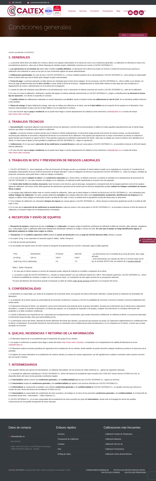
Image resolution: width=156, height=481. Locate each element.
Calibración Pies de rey (114, 444)
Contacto (61, 444)
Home (124, 35)
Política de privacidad (135, 472)
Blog (118, 11)
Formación (94, 11)
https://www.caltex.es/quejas (19, 114)
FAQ (59, 449)
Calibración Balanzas (113, 439)
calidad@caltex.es (114, 112)
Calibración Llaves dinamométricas (118, 454)
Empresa (72, 11)
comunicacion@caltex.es (39, 2)
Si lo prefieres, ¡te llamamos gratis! (147, 240)
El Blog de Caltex (64, 454)
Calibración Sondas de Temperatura (118, 434)
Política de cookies (110, 472)
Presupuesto (107, 11)
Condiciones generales (97, 470)
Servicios (83, 11)
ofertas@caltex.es (18, 436)
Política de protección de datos (129, 470)
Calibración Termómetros (114, 449)
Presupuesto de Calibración (68, 439)
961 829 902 (17, 2)
